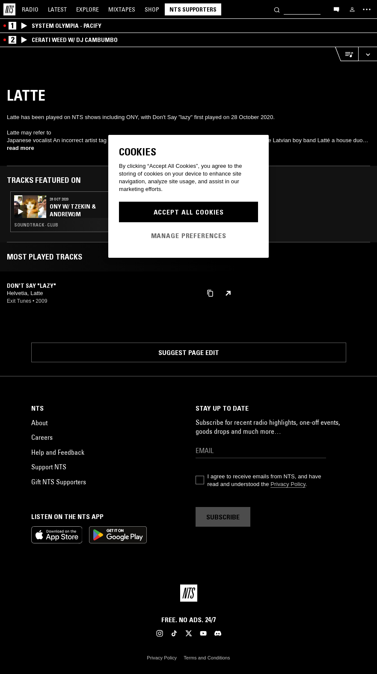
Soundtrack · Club (36, 225)
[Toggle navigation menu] (367, 9)
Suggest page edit (188, 352)
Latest (57, 9)
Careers (42, 437)
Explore (87, 9)
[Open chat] (336, 9)
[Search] (277, 9)
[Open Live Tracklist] (346, 54)
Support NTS (48, 466)
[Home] (9, 9)
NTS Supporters (193, 9)
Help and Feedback (57, 452)
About (39, 422)
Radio (30, 9)
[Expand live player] (367, 54)
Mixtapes (121, 9)
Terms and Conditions (207, 657)
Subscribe (223, 517)
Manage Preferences (188, 235)
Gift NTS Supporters (58, 481)
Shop (152, 9)
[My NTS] (352, 9)
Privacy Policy (287, 484)
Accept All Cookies (189, 212)
